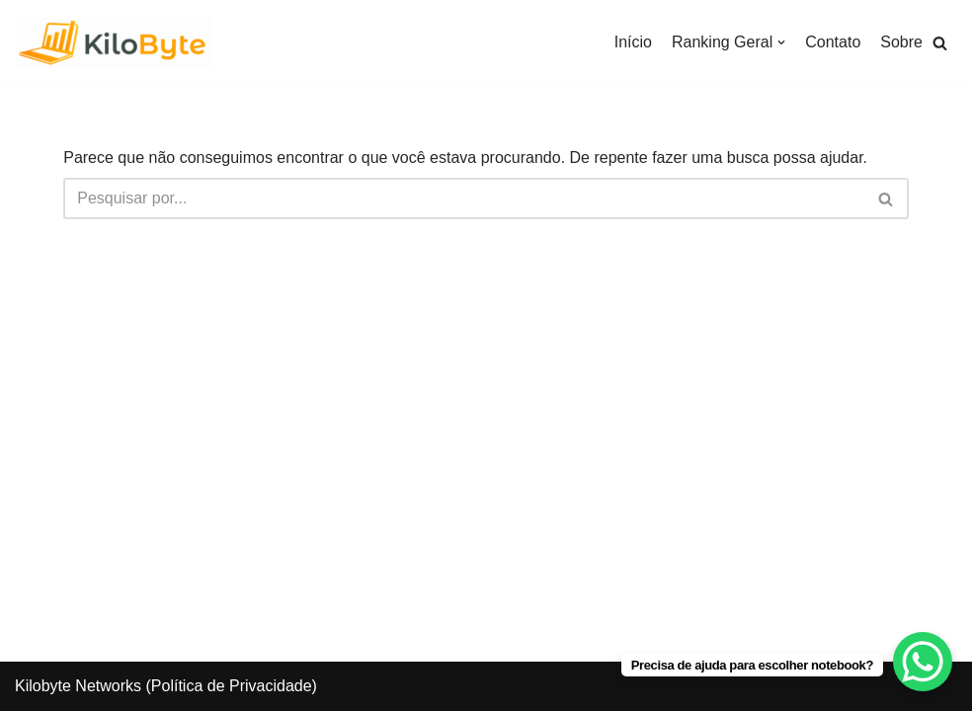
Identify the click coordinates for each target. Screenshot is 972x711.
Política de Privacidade (231, 685)
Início (633, 42)
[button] (939, 43)
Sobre (901, 42)
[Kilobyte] (113, 42)
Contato (832, 42)
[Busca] (463, 198)
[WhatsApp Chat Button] (922, 661)
